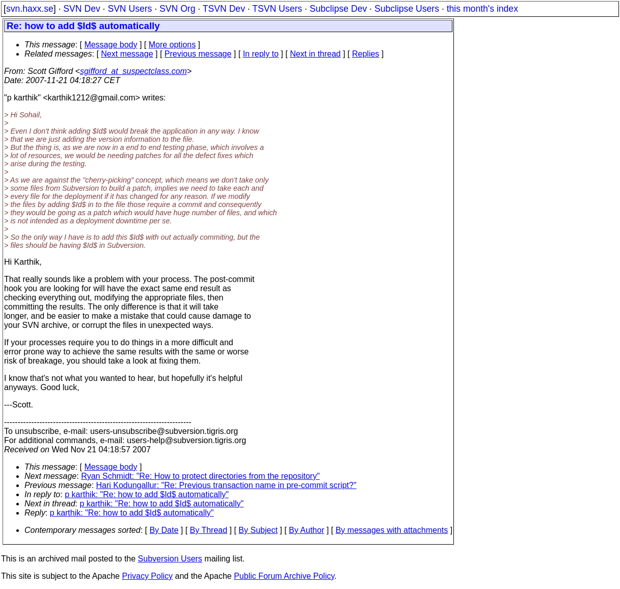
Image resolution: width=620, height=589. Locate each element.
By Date (163, 530)
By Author (306, 530)
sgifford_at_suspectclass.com (133, 71)
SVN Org (177, 9)
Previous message (198, 53)
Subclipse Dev (338, 9)
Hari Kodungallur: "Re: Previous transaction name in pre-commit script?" (226, 485)
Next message (127, 53)
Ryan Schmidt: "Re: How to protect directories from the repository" (200, 476)
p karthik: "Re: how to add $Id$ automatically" (147, 494)
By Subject (257, 530)
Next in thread (315, 53)
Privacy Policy (147, 576)
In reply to (261, 53)
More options (172, 44)
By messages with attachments (392, 530)
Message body (110, 44)
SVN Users (129, 9)
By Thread (209, 530)
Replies (365, 53)
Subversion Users (170, 558)
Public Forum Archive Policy (284, 576)
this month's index (482, 9)
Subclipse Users (406, 9)
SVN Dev (81, 9)
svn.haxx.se (29, 9)
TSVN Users (277, 9)
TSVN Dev (224, 9)
